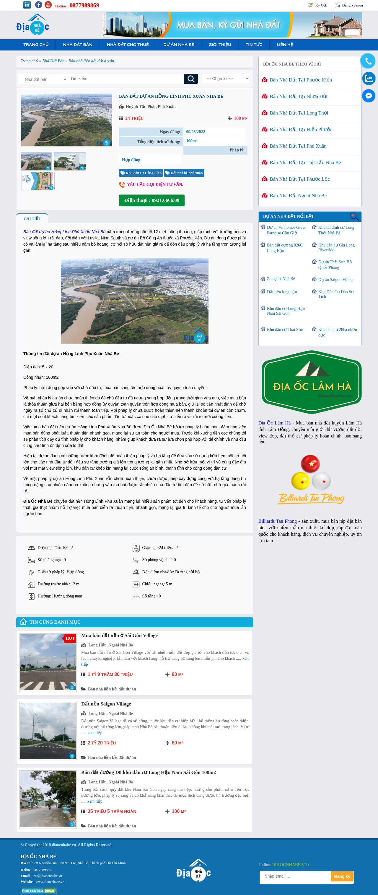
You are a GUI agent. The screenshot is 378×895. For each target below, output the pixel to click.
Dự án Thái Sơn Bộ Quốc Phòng (335, 265)
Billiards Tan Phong (277, 521)
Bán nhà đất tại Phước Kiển (297, 80)
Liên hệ (285, 44)
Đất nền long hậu (282, 292)
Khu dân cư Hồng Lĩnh (141, 173)
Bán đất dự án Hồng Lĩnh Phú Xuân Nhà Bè (64, 231)
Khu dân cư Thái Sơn (285, 329)
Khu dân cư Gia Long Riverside (336, 247)
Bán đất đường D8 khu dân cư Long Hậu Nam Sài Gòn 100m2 (148, 772)
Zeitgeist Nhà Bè (281, 279)
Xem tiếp (94, 733)
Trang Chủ (35, 44)
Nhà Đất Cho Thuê (128, 44)
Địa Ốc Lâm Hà (274, 422)
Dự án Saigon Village (336, 279)
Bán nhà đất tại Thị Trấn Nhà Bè (301, 162)
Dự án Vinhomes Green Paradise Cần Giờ (286, 230)
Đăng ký (342, 876)
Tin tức (254, 44)
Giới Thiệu (219, 44)
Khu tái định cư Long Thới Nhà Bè (336, 230)
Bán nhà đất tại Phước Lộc (296, 179)
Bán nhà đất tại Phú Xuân (294, 146)
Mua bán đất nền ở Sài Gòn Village (119, 635)
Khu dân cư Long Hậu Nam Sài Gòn (286, 311)
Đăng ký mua (352, 5)
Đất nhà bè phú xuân (184, 173)
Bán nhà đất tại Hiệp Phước (297, 129)
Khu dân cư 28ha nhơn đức (337, 332)
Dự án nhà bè (178, 44)
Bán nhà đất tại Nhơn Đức (295, 96)
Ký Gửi (321, 5)
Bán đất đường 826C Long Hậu (285, 248)
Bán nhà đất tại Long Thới (295, 113)
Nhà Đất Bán (77, 44)
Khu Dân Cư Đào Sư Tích (336, 294)
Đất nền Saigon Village (106, 704)
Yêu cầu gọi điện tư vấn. (155, 184)
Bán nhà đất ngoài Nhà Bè (294, 195)
